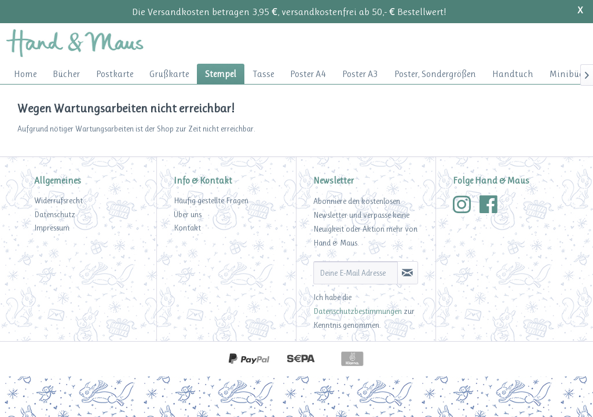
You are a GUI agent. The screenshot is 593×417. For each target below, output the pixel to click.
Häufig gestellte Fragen (211, 200)
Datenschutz (54, 214)
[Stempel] (220, 74)
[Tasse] (263, 74)
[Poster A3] (360, 74)
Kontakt (187, 227)
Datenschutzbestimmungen (357, 311)
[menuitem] (25, 74)
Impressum (51, 227)
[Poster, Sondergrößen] (435, 74)
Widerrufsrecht (58, 200)
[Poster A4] (308, 74)
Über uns (188, 214)
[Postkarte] (114, 74)
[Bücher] (66, 74)
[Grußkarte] (169, 74)
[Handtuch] (512, 74)
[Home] (25, 74)
